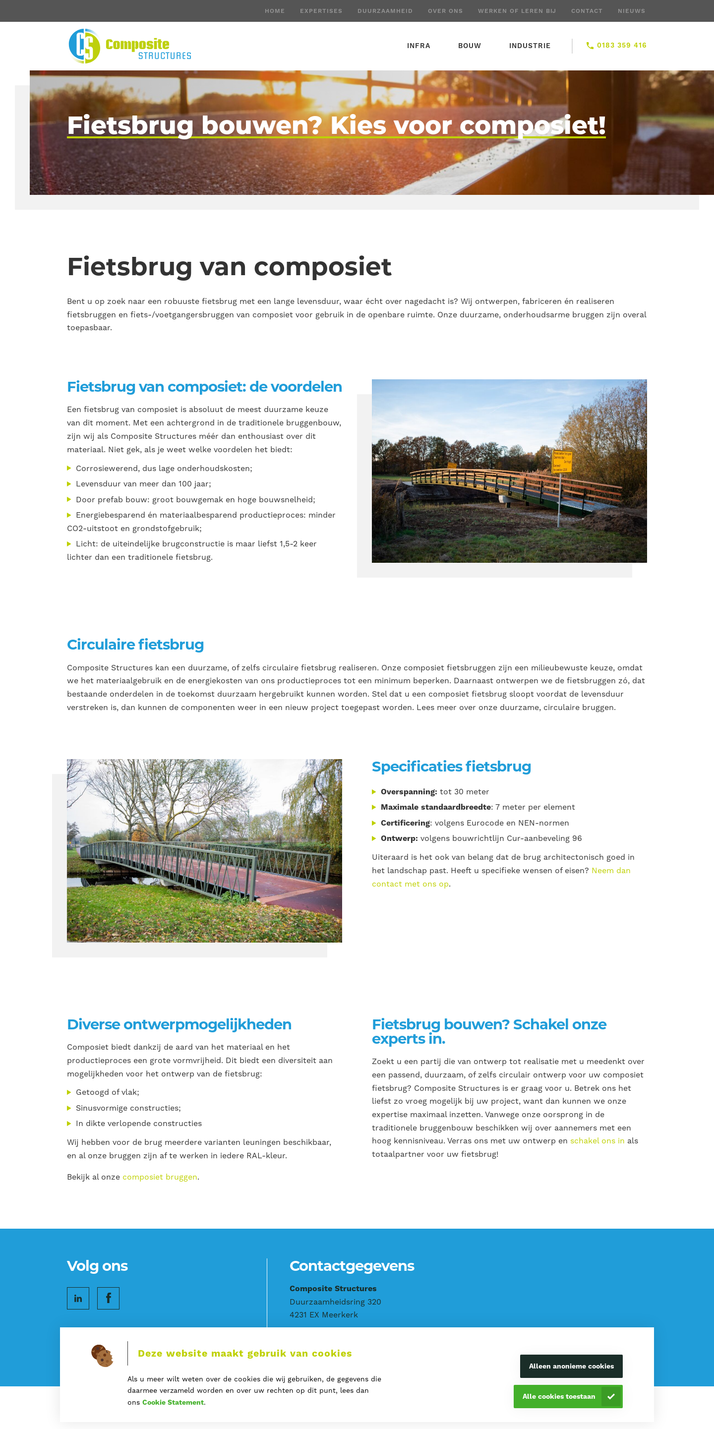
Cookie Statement (173, 1402)
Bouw (469, 46)
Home (275, 10)
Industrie (530, 46)
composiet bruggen (159, 1177)
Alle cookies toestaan (559, 1396)
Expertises (321, 10)
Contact (587, 10)
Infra (418, 46)
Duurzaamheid (385, 10)
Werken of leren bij (517, 10)
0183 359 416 (622, 45)
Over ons (445, 10)
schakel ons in (597, 1140)
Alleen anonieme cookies (571, 1366)
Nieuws (632, 10)
